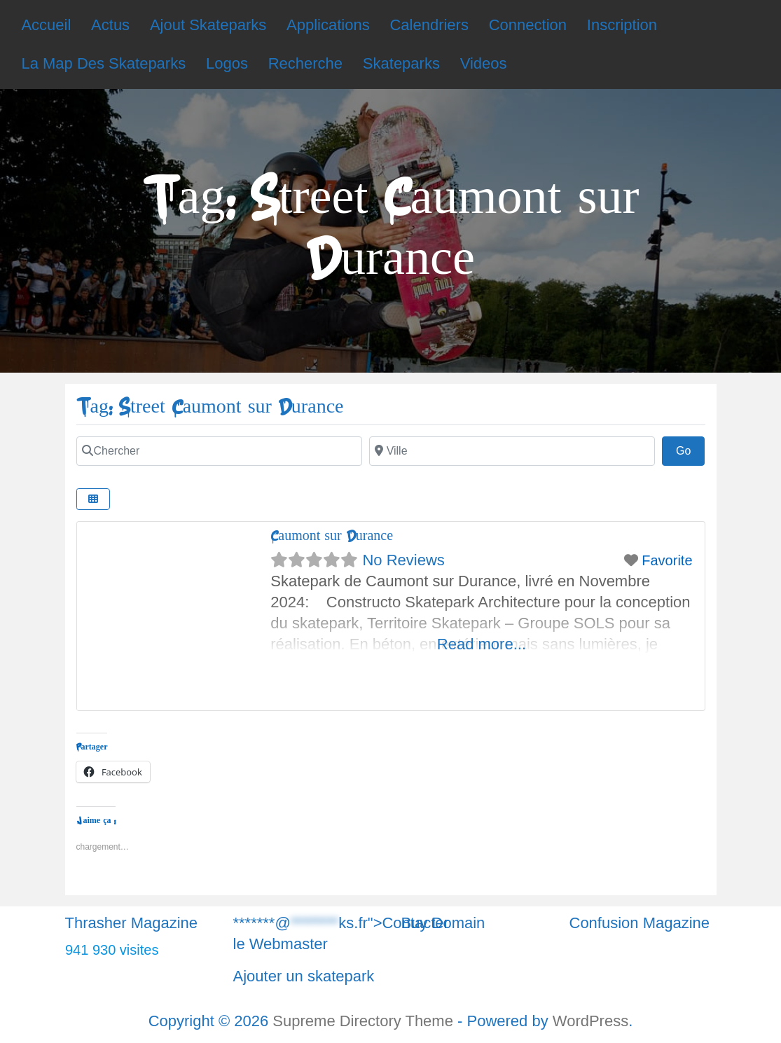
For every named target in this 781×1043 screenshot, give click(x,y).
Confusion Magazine (639, 923)
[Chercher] (219, 451)
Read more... (481, 644)
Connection (528, 25)
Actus (110, 25)
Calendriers (429, 25)
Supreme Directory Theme (364, 1021)
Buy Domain (443, 923)
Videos (483, 63)
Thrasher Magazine (131, 923)
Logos (227, 63)
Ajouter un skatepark (304, 976)
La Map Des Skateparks (103, 63)
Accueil (46, 25)
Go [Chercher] (690, 449)
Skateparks (401, 63)
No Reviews (403, 560)
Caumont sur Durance (331, 535)
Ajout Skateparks (208, 25)
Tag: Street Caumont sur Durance (210, 406)
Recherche (305, 63)
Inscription (622, 25)
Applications (328, 25)
